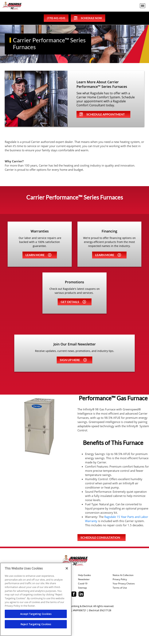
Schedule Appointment (102, 114)
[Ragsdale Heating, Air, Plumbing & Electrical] (12, 6)
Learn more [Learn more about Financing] (108, 255)
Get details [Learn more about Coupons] (73, 302)
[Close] (67, 568)
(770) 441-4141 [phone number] (56, 18)
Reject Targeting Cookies (36, 624)
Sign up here (73, 360)
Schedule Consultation (100, 537)
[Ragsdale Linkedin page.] (81, 594)
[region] (36, 599)
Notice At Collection (123, 575)
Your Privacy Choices (124, 583)
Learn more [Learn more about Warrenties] (38, 255)
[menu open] (142, 5)
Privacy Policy (120, 579)
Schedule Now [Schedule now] (88, 18)
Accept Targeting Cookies (36, 614)
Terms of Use (120, 587)
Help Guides (84, 575)
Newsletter (84, 579)
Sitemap (82, 587)
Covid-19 (82, 583)
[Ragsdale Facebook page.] (73, 594)
